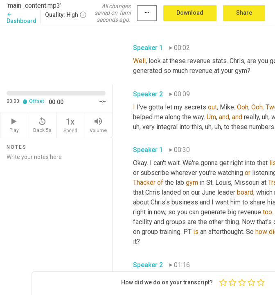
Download (189, 12)
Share (244, 12)
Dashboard (21, 17)
